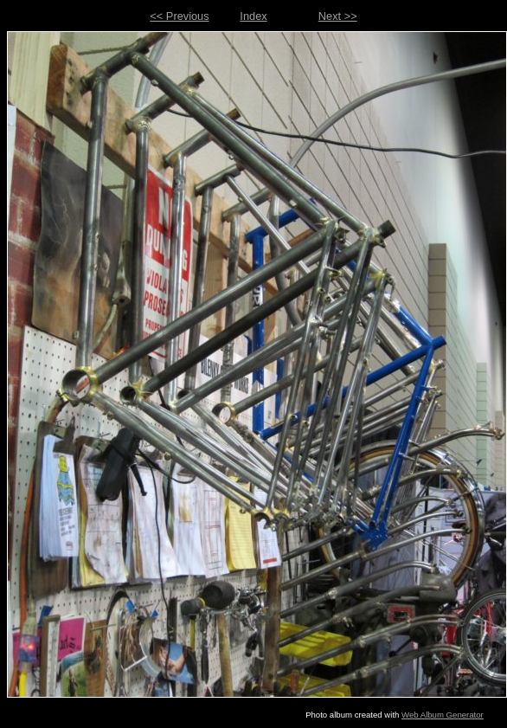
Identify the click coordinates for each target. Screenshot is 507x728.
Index (253, 16)
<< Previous (179, 16)
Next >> (337, 16)
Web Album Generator (442, 714)
